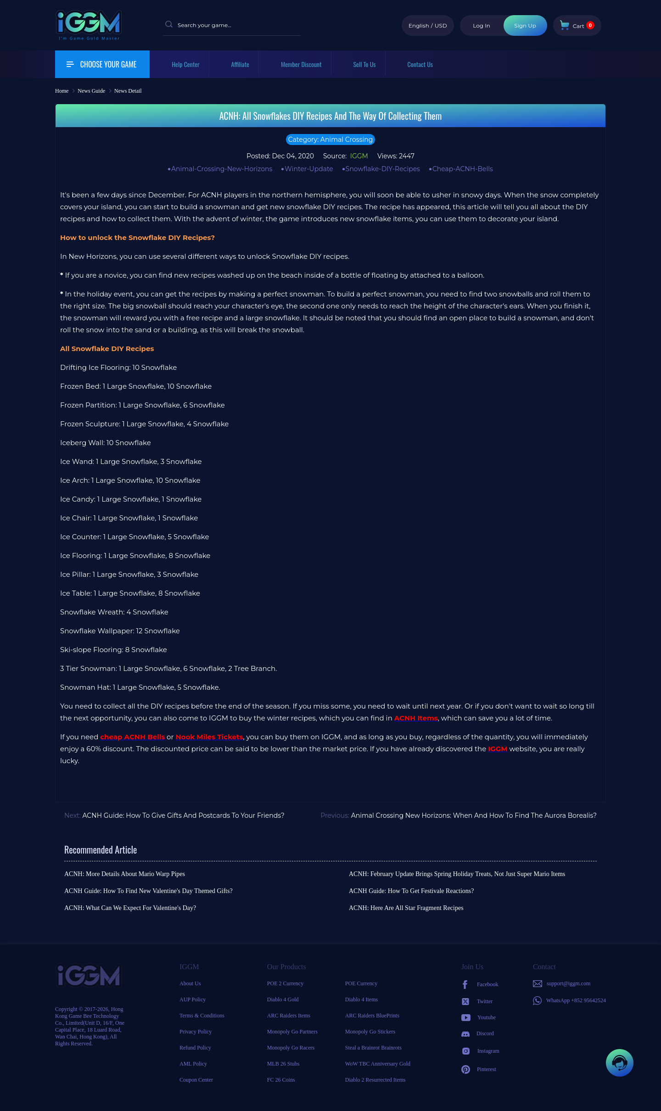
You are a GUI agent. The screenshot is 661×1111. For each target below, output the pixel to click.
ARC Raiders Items (288, 1015)
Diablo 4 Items (361, 999)
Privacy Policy (195, 1031)
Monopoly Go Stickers (370, 1031)
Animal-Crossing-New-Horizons (221, 169)
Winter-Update (309, 169)
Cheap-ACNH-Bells (462, 169)
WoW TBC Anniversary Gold (377, 1064)
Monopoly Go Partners (292, 1031)
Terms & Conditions (201, 1015)
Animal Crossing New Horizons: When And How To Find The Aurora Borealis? (474, 815)
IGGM (358, 156)
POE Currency (361, 983)
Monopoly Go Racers (290, 1047)
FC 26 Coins (281, 1080)
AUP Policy (192, 999)
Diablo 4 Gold (283, 999)
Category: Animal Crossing (330, 139)
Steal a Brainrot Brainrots (373, 1047)
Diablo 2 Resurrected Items (375, 1080)
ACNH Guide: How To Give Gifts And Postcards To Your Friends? (183, 815)
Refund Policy (195, 1047)
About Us (190, 983)
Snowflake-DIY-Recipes (383, 169)
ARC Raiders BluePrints (372, 1015)
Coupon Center (196, 1080)
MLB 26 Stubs (283, 1064)
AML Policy (193, 1064)
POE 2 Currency (285, 983)
